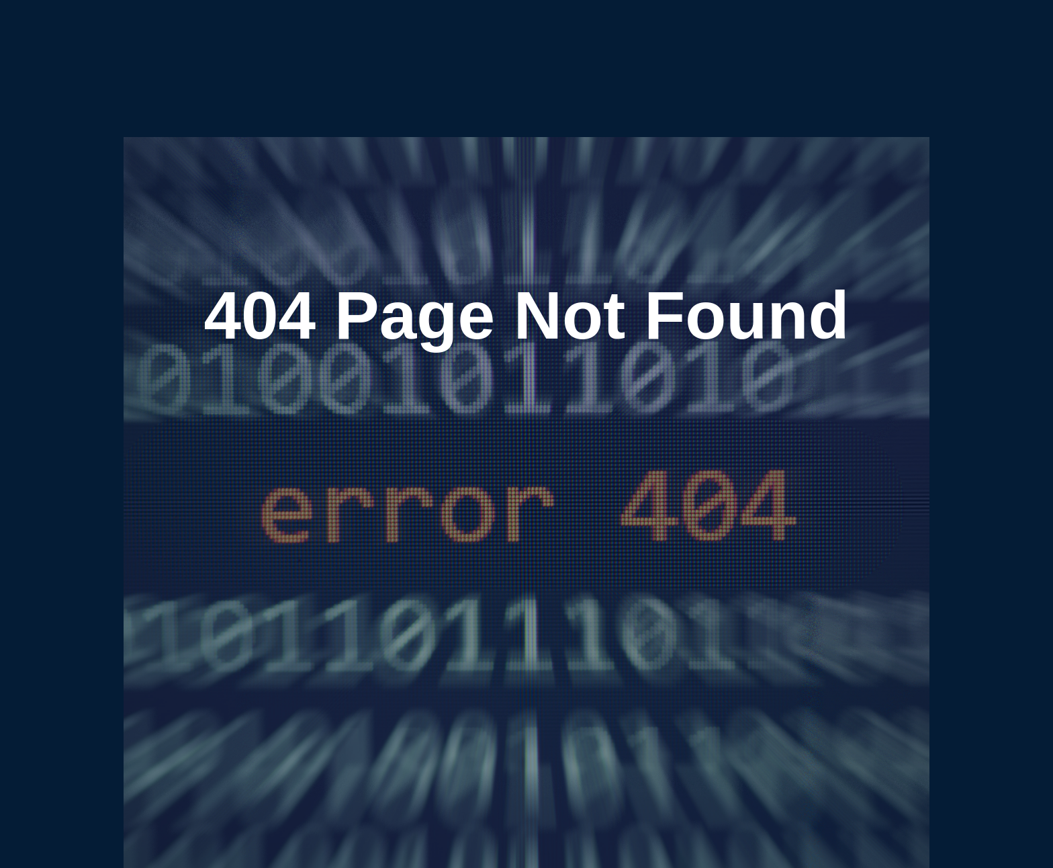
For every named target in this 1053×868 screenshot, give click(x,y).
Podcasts (534, 45)
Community (591, 45)
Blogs (491, 45)
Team (640, 45)
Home (391, 45)
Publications (442, 45)
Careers (681, 45)
